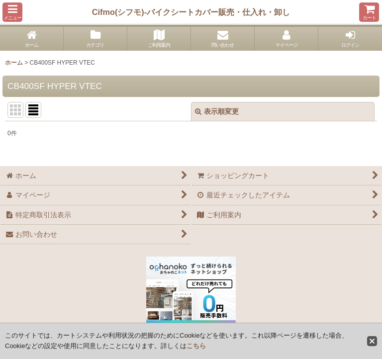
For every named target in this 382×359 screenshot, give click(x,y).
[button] (12, 12)
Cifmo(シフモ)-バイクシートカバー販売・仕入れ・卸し (191, 11)
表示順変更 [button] (217, 111)
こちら (196, 346)
